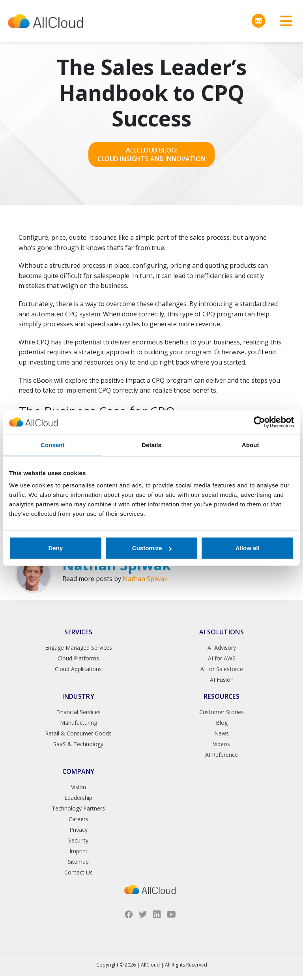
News (221, 733)
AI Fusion (222, 679)
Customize (152, 548)
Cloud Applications (78, 669)
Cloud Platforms (78, 658)
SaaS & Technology (78, 744)
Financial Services (78, 712)
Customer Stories (221, 712)
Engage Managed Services (78, 647)
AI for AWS (222, 658)
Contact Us (78, 872)
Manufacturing (78, 722)
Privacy (78, 829)
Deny (55, 548)
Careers (78, 819)
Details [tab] (151, 444)
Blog (222, 722)
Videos (221, 744)
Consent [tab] (53, 444)
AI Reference (221, 754)
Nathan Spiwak (145, 578)
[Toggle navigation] (283, 21)
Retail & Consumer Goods (78, 733)
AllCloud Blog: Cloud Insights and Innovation (151, 154)
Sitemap (78, 861)
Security (78, 840)
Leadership (78, 797)
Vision (78, 787)
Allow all (248, 548)
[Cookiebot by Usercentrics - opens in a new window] (259, 422)
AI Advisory (222, 647)
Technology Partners (78, 808)
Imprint (78, 851)
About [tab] (250, 444)
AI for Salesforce (221, 669)
